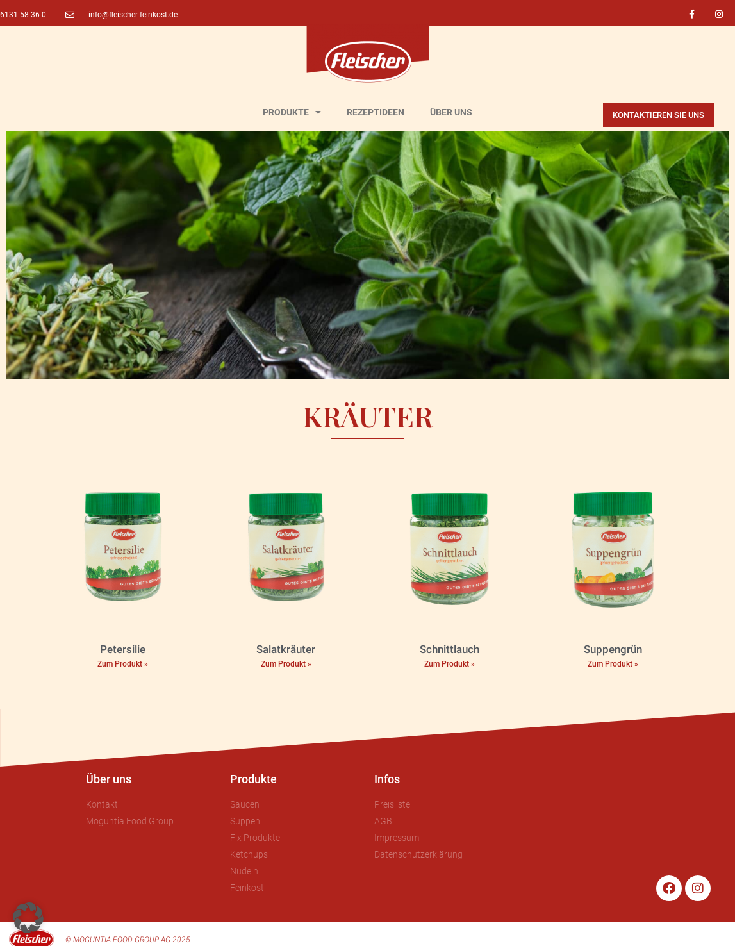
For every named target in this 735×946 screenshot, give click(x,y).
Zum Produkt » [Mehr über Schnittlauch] (449, 664)
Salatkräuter (285, 649)
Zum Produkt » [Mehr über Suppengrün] (613, 664)
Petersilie (122, 649)
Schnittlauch (449, 649)
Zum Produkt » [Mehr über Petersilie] (122, 664)
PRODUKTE (292, 112)
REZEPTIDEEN (375, 112)
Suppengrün (613, 649)
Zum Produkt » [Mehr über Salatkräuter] (286, 664)
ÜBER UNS (451, 112)
